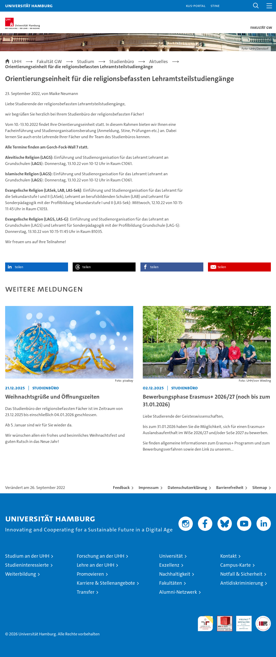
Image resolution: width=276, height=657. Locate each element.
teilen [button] (19, 267)
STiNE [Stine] (215, 5)
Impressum (149, 487)
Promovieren (90, 574)
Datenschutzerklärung (187, 487)
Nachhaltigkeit (174, 574)
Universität (171, 556)
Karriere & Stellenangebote (106, 583)
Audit (222, 618)
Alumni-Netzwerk (178, 592)
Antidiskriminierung (241, 583)
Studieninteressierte (27, 565)
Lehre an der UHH (95, 565)
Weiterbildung (20, 574)
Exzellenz (169, 565)
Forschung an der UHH (100, 556)
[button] (256, 6)
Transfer (85, 592)
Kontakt (228, 556)
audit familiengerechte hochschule (205, 623)
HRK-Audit (241, 621)
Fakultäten (170, 583)
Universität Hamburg (29, 5)
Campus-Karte (235, 565)
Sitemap (259, 487)
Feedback (121, 487)
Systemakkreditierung (263, 618)
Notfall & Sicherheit (241, 574)
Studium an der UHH (27, 556)
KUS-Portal (195, 5)
